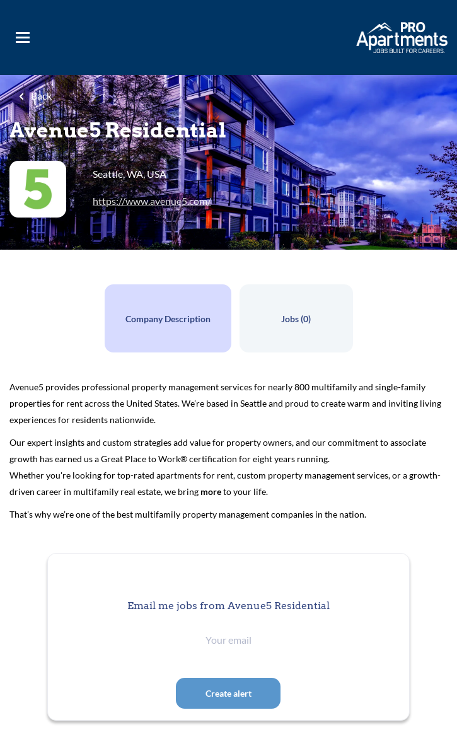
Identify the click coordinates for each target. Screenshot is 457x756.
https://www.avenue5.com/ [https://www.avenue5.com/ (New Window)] (152, 201)
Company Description (168, 318)
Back (40, 96)
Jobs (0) (296, 318)
